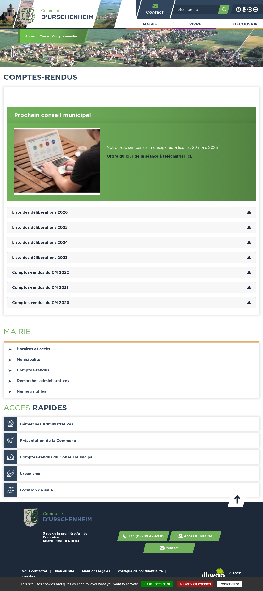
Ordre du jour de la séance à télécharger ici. (149, 156)
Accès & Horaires (195, 535)
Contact (155, 8)
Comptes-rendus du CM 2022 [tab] (40, 272)
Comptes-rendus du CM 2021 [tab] (40, 287)
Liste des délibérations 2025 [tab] (40, 227)
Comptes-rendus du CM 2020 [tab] (40, 302)
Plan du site (64, 571)
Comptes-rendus (33, 370)
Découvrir (245, 24)
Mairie (150, 24)
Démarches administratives (43, 381)
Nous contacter (34, 571)
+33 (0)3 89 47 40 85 (143, 535)
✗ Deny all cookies (195, 584)
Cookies (28, 577)
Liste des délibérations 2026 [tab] (40, 212)
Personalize (229, 584)
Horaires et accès (33, 349)
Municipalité (28, 359)
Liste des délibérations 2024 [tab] (40, 242)
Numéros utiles (31, 391)
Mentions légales (96, 571)
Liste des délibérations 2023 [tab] (40, 257)
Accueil (31, 36)
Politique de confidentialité (140, 571)
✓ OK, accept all (157, 584)
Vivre (195, 24)
